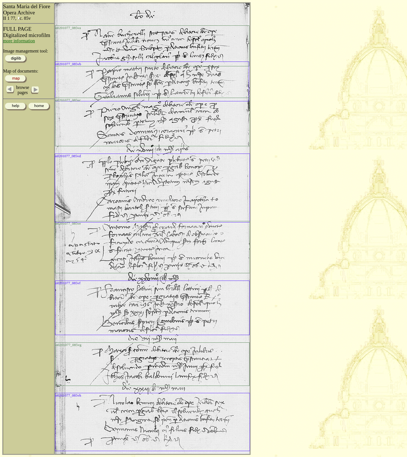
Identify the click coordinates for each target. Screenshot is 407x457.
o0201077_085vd (68, 156)
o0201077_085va (68, 28)
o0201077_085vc (68, 100)
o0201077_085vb (68, 64)
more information (19, 40)
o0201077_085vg (68, 345)
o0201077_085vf (68, 283)
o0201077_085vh (68, 395)
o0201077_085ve (68, 223)
